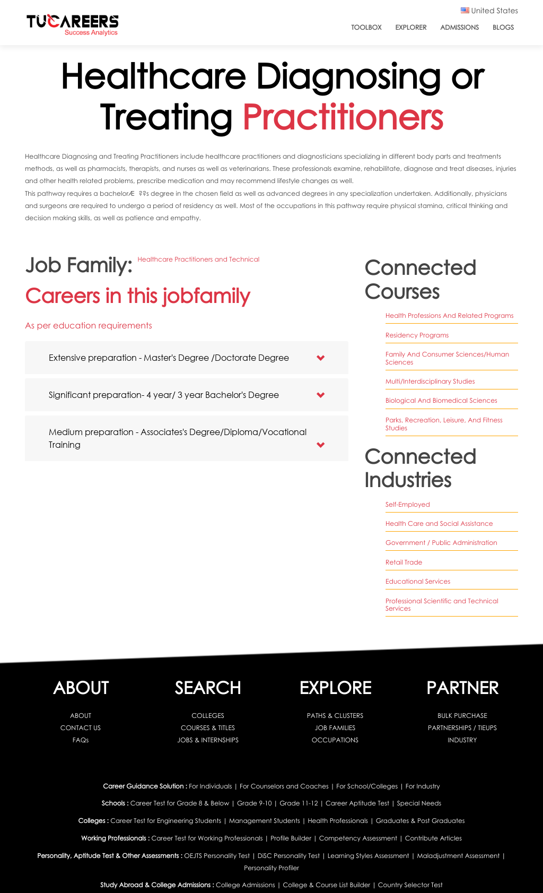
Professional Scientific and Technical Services (442, 605)
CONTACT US (80, 728)
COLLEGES (207, 715)
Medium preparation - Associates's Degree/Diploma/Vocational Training (177, 438)
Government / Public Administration (441, 543)
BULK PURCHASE (462, 715)
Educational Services (418, 581)
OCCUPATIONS (335, 740)
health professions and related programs (450, 315)
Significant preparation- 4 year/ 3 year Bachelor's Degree (164, 394)
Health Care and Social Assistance (439, 523)
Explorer (411, 27)
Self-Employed (408, 504)
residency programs (417, 335)
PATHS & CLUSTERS (335, 715)
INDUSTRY (462, 740)
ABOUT (80, 715)
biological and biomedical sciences (441, 400)
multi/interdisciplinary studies (430, 381)
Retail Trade (404, 562)
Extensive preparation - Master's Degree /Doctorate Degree (169, 357)
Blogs (503, 27)
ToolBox (366, 27)
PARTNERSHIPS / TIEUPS (462, 728)
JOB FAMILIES (335, 728)
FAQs (81, 740)
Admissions (459, 27)
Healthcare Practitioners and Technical (198, 259)
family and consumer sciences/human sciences (447, 358)
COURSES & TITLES (208, 728)
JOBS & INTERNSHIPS (208, 740)
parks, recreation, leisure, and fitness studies (444, 424)
